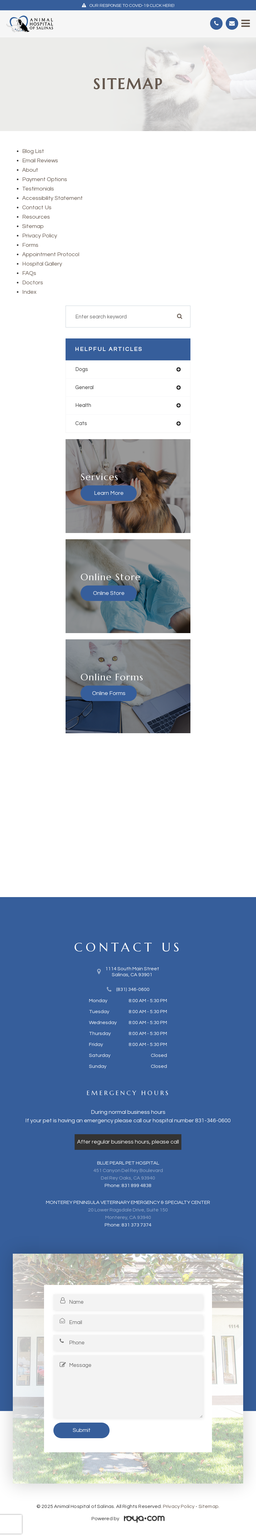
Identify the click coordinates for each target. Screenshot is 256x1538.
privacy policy (39, 236)
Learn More (109, 493)
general (84, 387)
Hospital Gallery (42, 264)
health (83, 405)
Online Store (109, 593)
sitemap (33, 226)
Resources (36, 217)
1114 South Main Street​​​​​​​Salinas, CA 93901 (132, 971)
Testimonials (38, 189)
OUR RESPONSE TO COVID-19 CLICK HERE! (132, 5)
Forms (30, 245)
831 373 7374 (136, 1224)
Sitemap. (209, 1506)
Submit (82, 1430)
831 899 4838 (136, 1185)
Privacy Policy (178, 1506)
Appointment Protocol (50, 254)
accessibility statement (52, 198)
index (29, 292)
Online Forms (109, 693)
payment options (44, 179)
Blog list (33, 151)
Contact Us (37, 208)
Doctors (32, 283)
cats (81, 423)
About (30, 170)
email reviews (40, 161)
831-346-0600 (213, 1121)
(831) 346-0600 (133, 989)
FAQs (29, 273)
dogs (81, 369)
